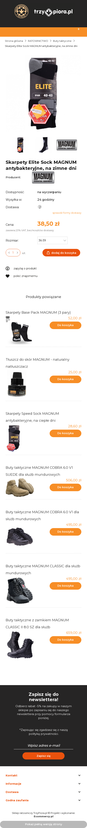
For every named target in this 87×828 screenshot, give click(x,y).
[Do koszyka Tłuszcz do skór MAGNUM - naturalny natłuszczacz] (65, 379)
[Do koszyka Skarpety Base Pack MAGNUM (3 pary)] (65, 325)
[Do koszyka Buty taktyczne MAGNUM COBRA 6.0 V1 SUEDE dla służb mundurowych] (65, 487)
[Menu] (11, 31)
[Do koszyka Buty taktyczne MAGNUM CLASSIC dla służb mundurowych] (65, 586)
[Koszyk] (76, 31)
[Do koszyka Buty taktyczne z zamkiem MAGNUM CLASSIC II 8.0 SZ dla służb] (65, 640)
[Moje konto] (54, 31)
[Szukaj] (32, 31)
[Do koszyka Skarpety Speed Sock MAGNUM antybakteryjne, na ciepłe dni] (65, 433)
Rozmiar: (12, 240)
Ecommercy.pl (43, 816)
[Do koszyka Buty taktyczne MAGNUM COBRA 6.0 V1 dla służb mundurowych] (65, 532)
